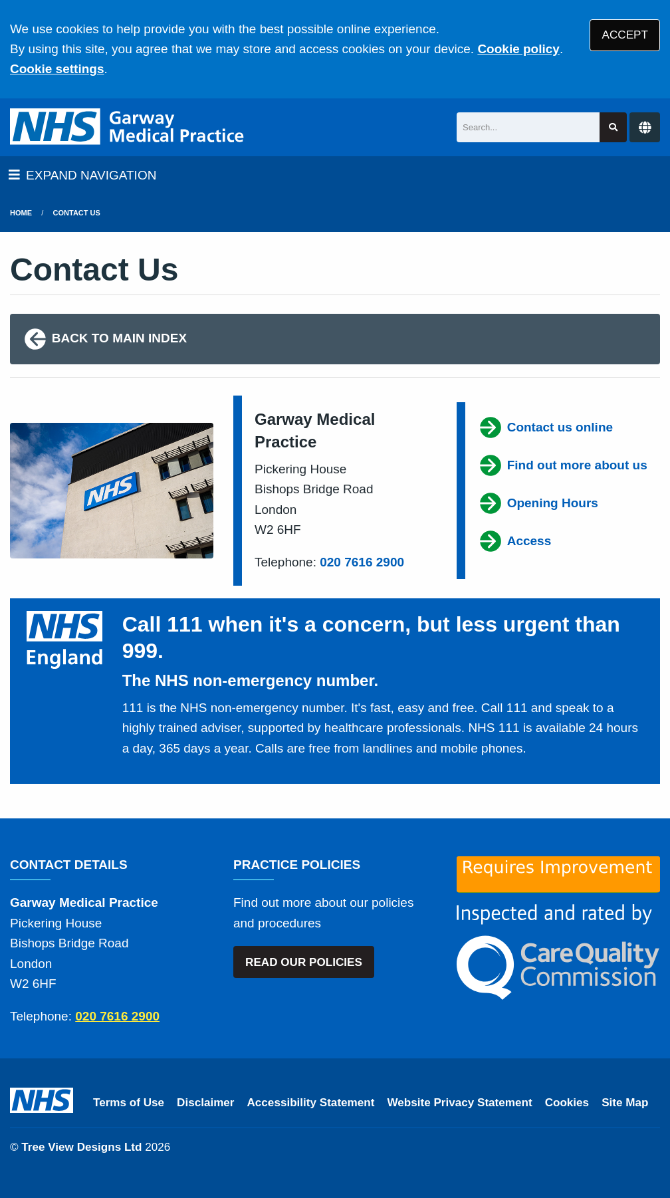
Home (21, 213)
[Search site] (613, 127)
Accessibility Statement (311, 1102)
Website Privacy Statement (459, 1102)
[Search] (528, 127)
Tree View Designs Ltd (81, 1147)
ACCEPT (625, 35)
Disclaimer (205, 1102)
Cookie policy (518, 49)
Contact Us (76, 213)
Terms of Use (128, 1102)
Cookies (567, 1102)
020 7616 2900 (362, 562)
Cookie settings (57, 69)
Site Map (625, 1102)
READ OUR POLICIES (303, 962)
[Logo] (128, 127)
